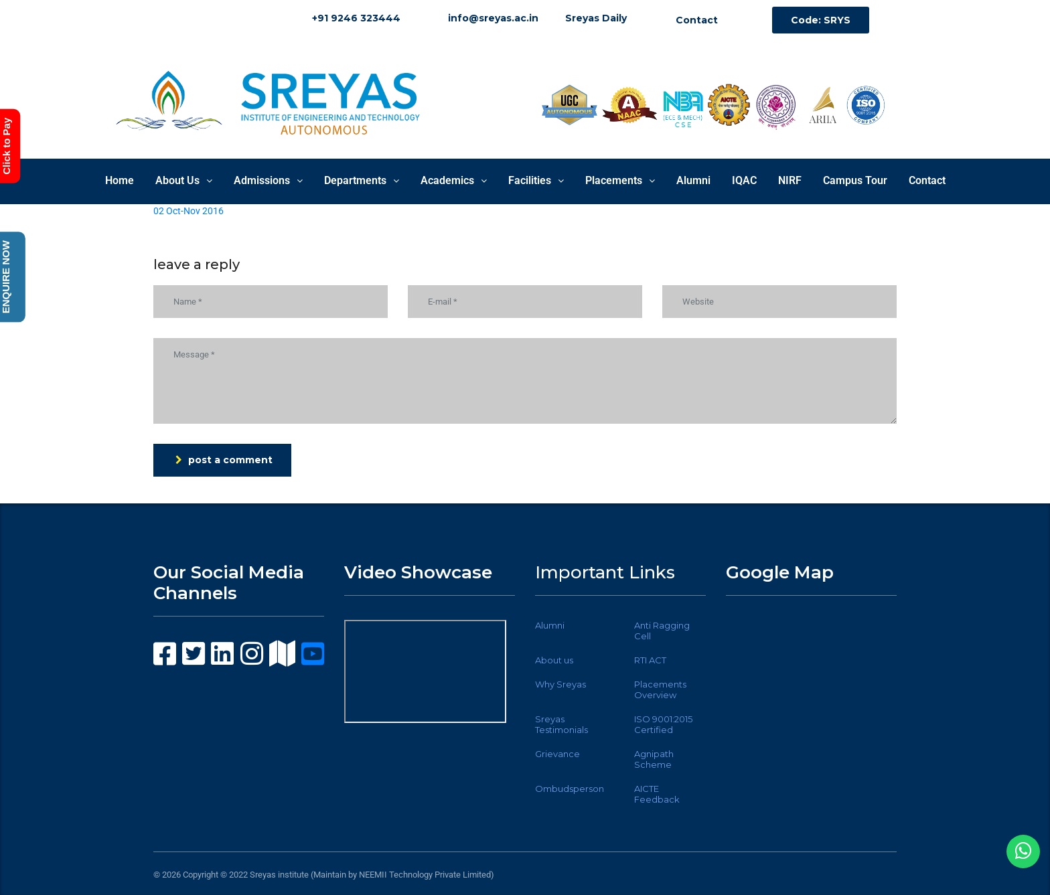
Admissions (268, 180)
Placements (620, 180)
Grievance (557, 753)
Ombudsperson (569, 788)
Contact (927, 180)
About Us (183, 180)
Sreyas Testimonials (561, 724)
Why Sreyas (560, 684)
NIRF (790, 180)
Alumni (693, 180)
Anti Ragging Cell (662, 630)
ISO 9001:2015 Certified (663, 724)
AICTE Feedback (657, 794)
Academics (454, 180)
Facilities (536, 180)
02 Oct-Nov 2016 (188, 211)
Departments (361, 180)
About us (554, 660)
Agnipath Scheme (654, 759)
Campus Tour (855, 180)
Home (119, 180)
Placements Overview (660, 689)
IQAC (744, 180)
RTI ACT (650, 660)
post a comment (224, 460)
